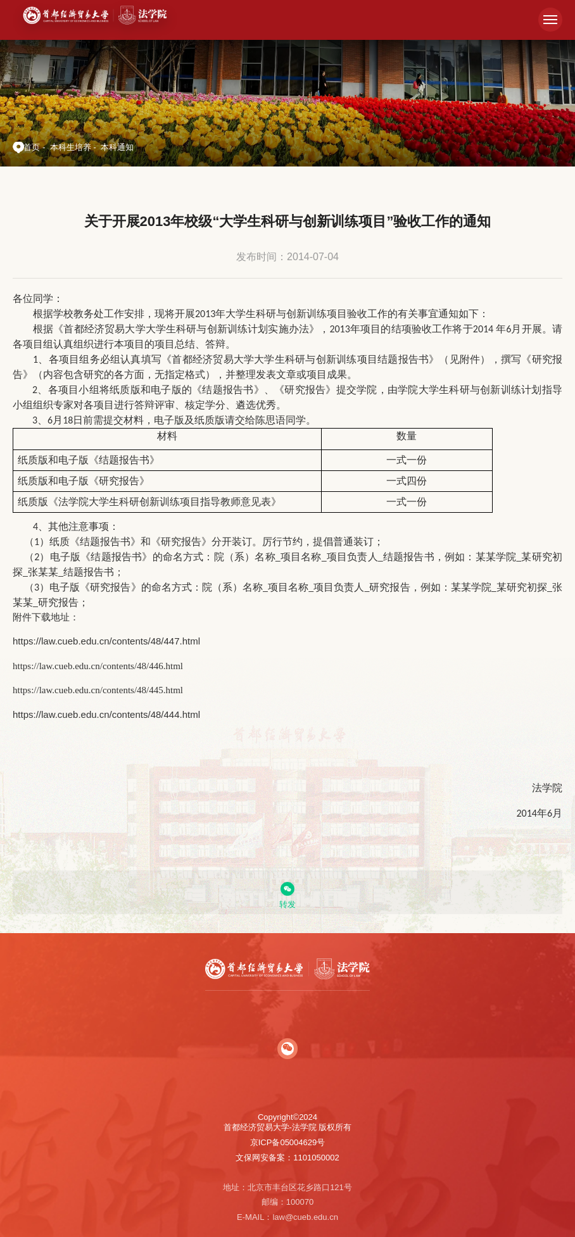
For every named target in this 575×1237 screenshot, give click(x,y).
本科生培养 (70, 147)
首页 (31, 147)
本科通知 (117, 147)
